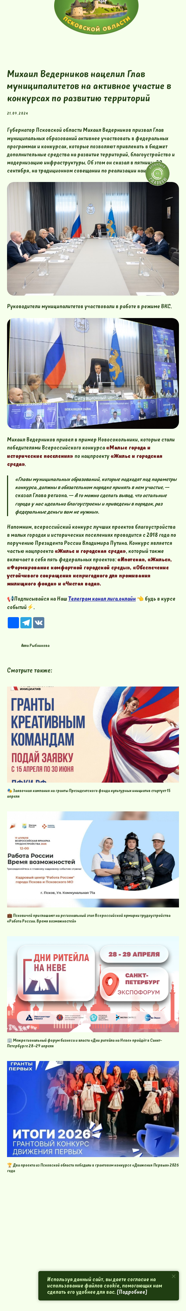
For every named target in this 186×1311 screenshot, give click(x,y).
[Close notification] (173, 1276)
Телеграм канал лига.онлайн (102, 599)
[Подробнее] (132, 1292)
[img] (157, 173)
